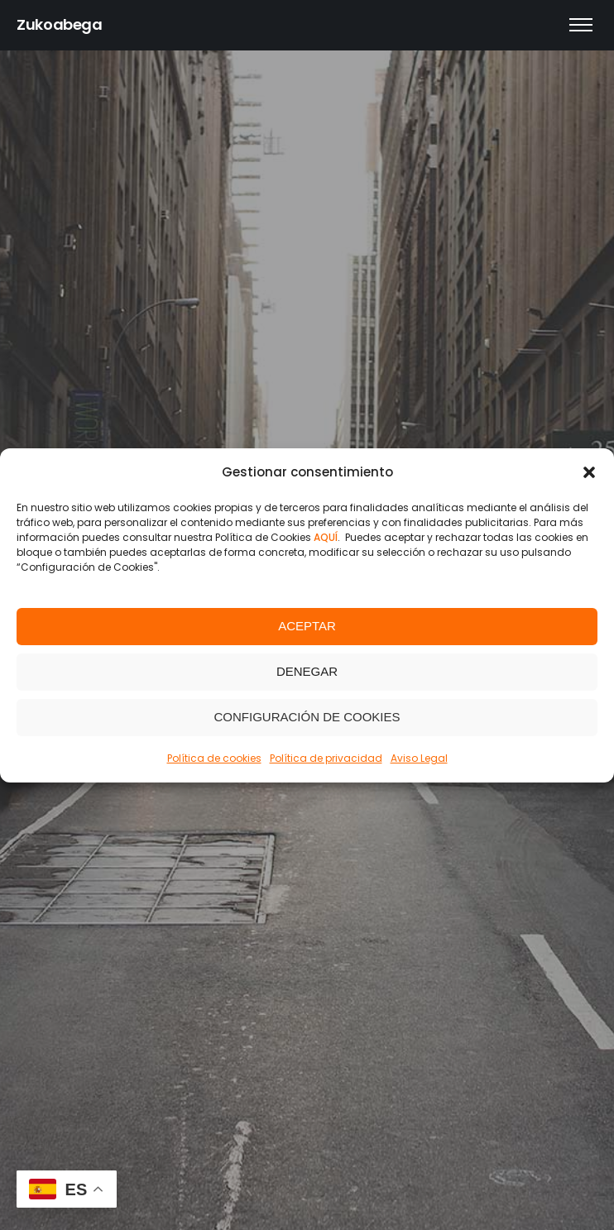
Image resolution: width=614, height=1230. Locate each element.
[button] (589, 472)
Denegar (307, 671)
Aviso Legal (419, 758)
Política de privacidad (326, 758)
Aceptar (307, 626)
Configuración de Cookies (306, 717)
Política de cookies (214, 758)
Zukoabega (60, 24)
